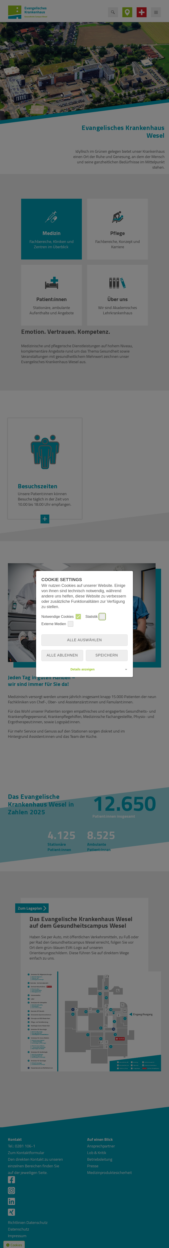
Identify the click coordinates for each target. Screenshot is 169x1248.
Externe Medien (57, 624)
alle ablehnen (62, 655)
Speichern (107, 655)
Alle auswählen (84, 640)
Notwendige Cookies (61, 616)
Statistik (95, 616)
